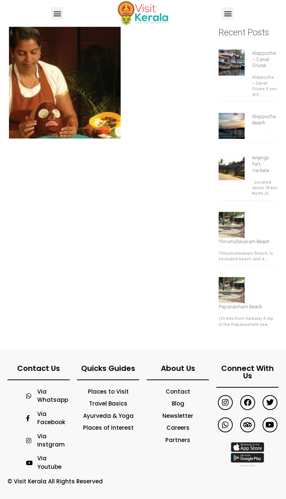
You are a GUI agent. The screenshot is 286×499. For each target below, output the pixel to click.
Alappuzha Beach (264, 119)
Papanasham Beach (240, 306)
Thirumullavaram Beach (244, 241)
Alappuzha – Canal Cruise (264, 59)
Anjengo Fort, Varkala (260, 164)
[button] (57, 13)
